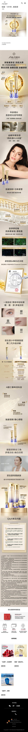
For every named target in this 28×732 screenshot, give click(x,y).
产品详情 (4, 44)
